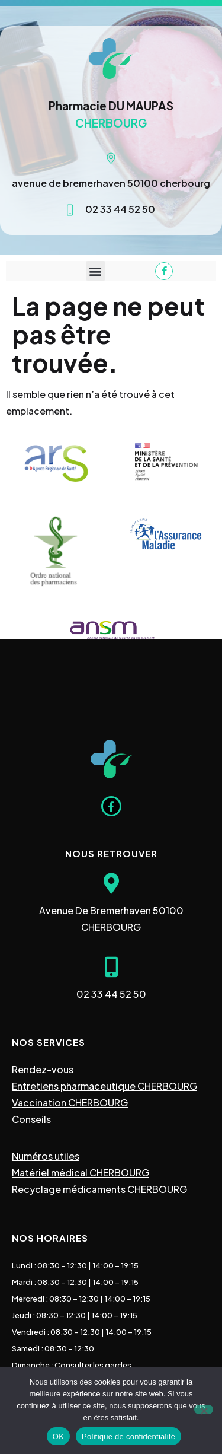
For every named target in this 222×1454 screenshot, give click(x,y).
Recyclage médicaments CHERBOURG (99, 1189)
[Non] (203, 1409)
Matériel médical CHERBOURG (80, 1172)
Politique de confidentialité (128, 1436)
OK (58, 1436)
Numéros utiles (45, 1156)
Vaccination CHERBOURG (70, 1102)
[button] (95, 271)
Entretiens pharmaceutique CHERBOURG (104, 1086)
